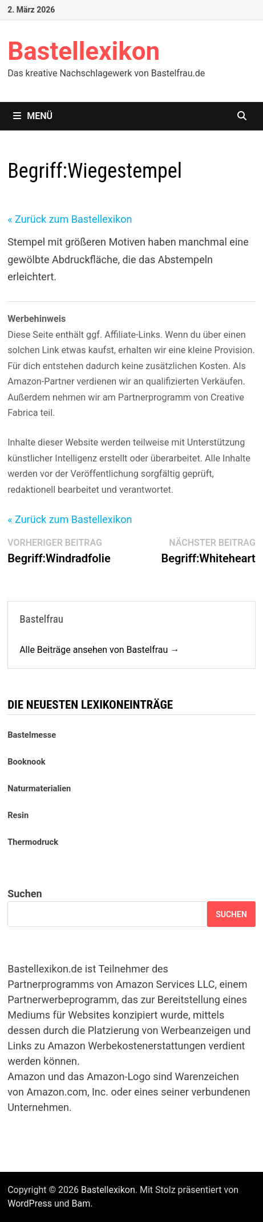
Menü (32, 116)
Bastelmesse (31, 735)
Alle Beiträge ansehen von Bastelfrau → (99, 649)
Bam (81, 1203)
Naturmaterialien (39, 788)
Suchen (24, 894)
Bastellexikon (83, 51)
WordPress (29, 1203)
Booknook (26, 762)
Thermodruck (32, 842)
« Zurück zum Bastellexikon (69, 219)
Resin (18, 815)
